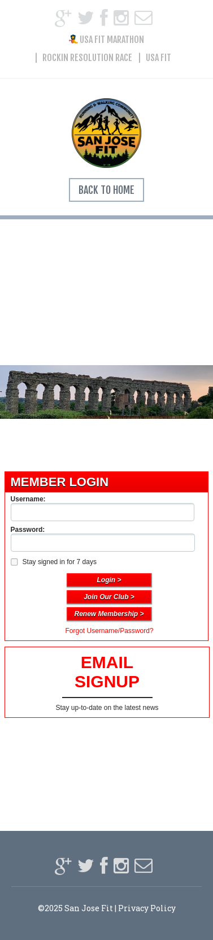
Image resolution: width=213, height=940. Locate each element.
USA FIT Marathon (106, 39)
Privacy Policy (147, 908)
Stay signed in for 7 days (53, 562)
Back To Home (106, 190)
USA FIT (158, 57)
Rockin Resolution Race (87, 57)
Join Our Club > (109, 597)
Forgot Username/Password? (109, 631)
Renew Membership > (109, 614)
